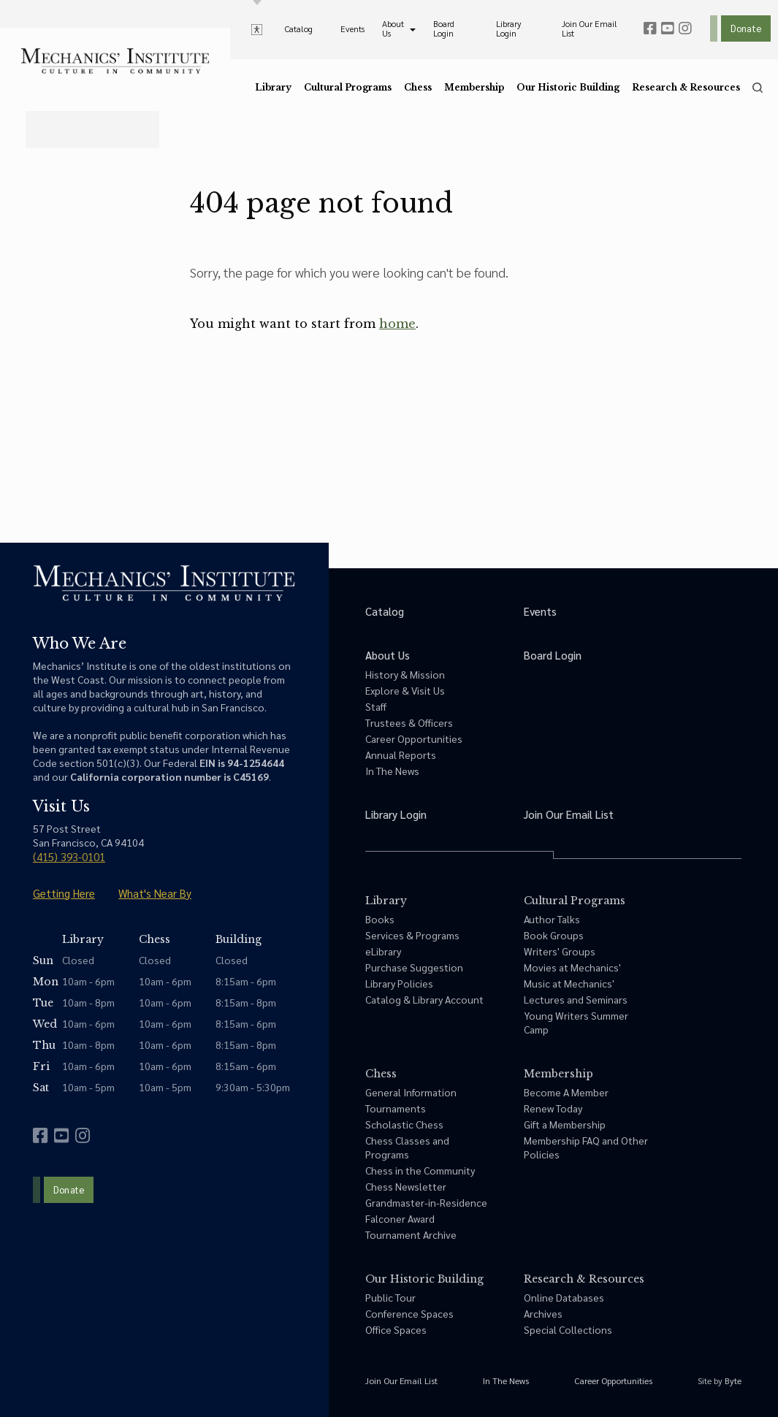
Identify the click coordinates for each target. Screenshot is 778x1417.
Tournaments (395, 1108)
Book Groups (554, 935)
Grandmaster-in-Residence (426, 1202)
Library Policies (399, 983)
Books (379, 918)
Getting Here (64, 893)
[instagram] (685, 28)
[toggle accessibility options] (256, 28)
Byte (733, 1380)
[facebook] (650, 28)
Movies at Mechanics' (572, 967)
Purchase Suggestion (414, 967)
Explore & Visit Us (405, 690)
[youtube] (667, 28)
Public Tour (390, 1297)
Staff (375, 706)
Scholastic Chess (404, 1124)
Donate (746, 28)
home (397, 323)
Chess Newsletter (405, 1186)
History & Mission (405, 674)
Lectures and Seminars (576, 999)
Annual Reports (400, 754)
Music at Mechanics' (569, 983)
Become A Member (566, 1092)
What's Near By (154, 893)
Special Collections (568, 1329)
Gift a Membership (565, 1124)
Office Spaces (396, 1329)
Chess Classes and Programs (407, 1147)
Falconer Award (400, 1218)
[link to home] (115, 61)
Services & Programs (412, 935)
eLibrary (383, 951)
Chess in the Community (420, 1170)
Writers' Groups (559, 951)
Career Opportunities (413, 738)
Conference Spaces (409, 1313)
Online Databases (564, 1297)
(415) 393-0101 (69, 856)
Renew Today (553, 1108)
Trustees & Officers (409, 722)
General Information (411, 1092)
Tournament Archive (411, 1234)
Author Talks (552, 918)
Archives (543, 1313)
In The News (392, 770)
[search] (757, 88)
